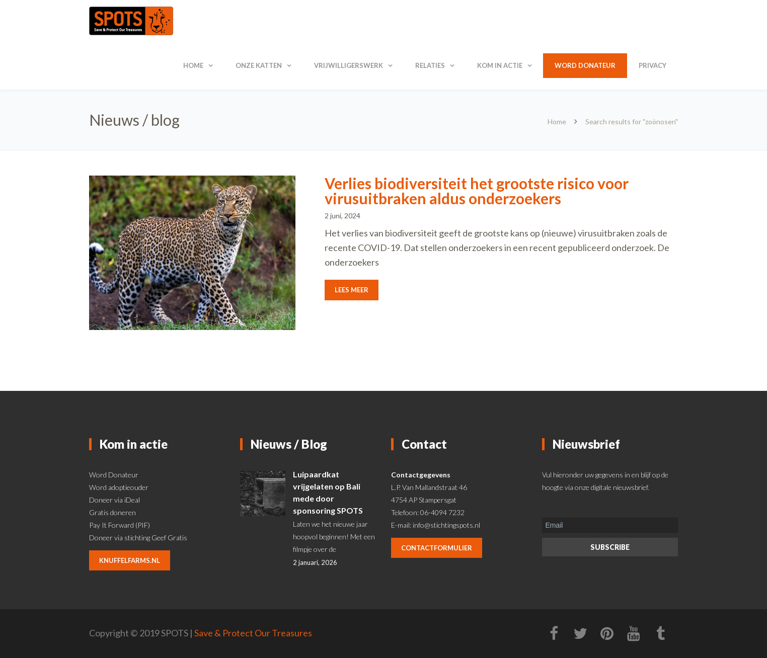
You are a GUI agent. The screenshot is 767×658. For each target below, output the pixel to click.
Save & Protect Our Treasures (253, 632)
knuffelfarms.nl (129, 560)
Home (193, 65)
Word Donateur (113, 474)
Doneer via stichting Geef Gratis (138, 537)
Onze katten (259, 65)
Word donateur (585, 65)
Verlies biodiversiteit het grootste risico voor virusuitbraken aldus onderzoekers (477, 190)
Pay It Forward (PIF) (119, 525)
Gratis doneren (112, 512)
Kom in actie (499, 65)
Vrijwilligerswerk (348, 65)
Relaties (430, 65)
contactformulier (436, 548)
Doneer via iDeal (114, 500)
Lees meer (351, 290)
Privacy (652, 65)
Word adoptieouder (118, 487)
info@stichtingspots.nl (446, 525)
